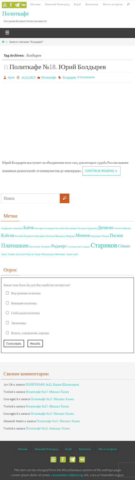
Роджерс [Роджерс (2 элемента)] (59, 246)
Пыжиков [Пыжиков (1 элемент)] (46, 246)
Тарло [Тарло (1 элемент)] (4, 254)
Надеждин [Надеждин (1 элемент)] (95, 236)
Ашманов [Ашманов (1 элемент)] (17, 228)
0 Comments (86, 77)
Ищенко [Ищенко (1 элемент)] (127, 228)
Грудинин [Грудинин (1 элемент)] (92, 228)
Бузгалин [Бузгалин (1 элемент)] (60, 228)
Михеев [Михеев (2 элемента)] (83, 235)
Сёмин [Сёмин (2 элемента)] (124, 246)
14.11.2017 (28, 77)
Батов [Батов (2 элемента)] (28, 227)
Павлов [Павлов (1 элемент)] (105, 236)
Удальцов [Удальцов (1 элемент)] (20, 254)
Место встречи (112, 4)
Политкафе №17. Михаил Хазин (47, 392)
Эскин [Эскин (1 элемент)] (69, 254)
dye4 (11, 77)
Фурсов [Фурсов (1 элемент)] (30, 254)
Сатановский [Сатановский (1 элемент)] (74, 246)
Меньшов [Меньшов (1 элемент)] (60, 236)
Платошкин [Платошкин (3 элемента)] (15, 245)
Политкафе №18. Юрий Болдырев (57, 66)
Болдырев (69, 77)
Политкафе (15, 13)
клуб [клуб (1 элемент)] (75, 254)
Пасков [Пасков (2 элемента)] (116, 235)
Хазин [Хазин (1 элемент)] (37, 254)
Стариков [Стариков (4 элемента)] (103, 245)
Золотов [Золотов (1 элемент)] (118, 228)
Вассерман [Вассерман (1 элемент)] (70, 228)
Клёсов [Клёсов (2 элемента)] (7, 235)
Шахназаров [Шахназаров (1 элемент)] (47, 254)
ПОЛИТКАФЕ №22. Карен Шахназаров (52, 384)
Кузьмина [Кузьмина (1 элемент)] (40, 236)
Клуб (77, 4)
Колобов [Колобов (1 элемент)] (19, 236)
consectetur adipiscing (67, 475)
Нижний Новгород (57, 4)
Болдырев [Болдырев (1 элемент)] (50, 228)
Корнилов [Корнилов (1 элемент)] (29, 236)
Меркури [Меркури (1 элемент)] (70, 236)
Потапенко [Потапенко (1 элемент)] (34, 246)
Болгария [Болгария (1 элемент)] (39, 228)
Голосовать (13, 343)
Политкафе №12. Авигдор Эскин (48, 428)
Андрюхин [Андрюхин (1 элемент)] (6, 228)
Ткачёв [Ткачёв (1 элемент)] (11, 254)
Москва (35, 4)
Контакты (91, 4)
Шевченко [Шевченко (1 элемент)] (60, 254)
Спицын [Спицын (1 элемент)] (85, 246)
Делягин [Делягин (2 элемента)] (105, 227)
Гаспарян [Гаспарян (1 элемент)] (82, 228)
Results (35, 343)
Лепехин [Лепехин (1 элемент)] (50, 236)
